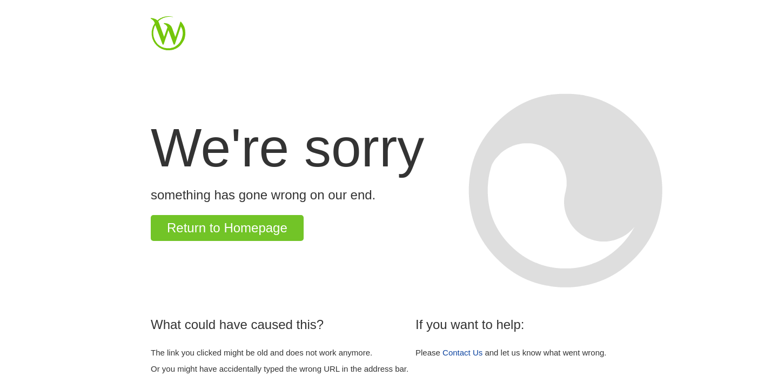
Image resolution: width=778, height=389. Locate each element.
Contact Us (462, 352)
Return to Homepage (227, 227)
